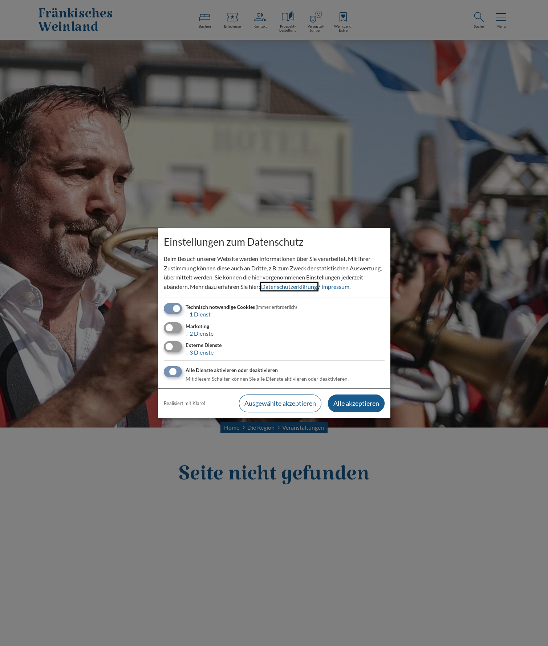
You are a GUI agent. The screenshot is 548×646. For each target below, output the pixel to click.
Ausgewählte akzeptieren (280, 403)
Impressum (335, 286)
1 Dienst (198, 314)
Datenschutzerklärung (289, 286)
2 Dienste (200, 333)
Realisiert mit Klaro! (184, 403)
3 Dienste (200, 352)
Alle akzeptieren (356, 403)
